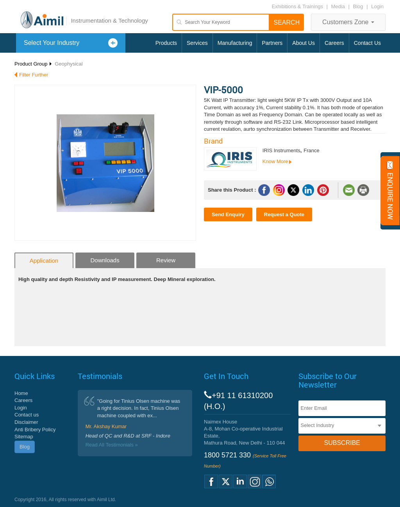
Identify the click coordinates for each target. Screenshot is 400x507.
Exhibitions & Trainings (297, 6)
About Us (303, 43)
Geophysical (69, 64)
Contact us (26, 415)
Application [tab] (44, 260)
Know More (275, 161)
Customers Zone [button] (348, 22)
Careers (334, 43)
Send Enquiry (228, 214)
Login (377, 6)
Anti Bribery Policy (34, 429)
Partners (272, 43)
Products (166, 43)
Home (21, 393)
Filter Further (33, 75)
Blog (358, 6)
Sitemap (23, 436)
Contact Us (367, 43)
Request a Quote (284, 214)
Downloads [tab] (104, 260)
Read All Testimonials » (112, 445)
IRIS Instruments (281, 150)
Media (338, 6)
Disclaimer (26, 422)
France (311, 150)
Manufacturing (235, 43)
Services (197, 43)
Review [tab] (165, 260)
